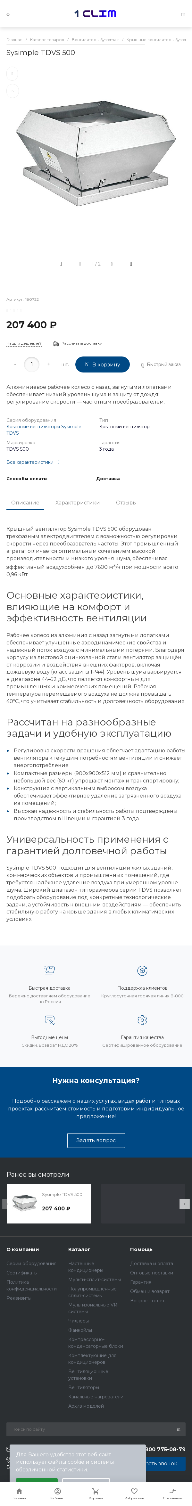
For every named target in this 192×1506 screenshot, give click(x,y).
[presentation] (7, 1204)
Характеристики (77, 503)
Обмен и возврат (150, 1291)
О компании (22, 1249)
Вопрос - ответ (147, 1301)
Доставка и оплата (151, 1263)
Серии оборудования (31, 1263)
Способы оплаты (26, 479)
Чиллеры (78, 1321)
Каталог (79, 1249)
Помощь (141, 1249)
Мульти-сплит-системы (94, 1279)
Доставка (108, 479)
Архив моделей (86, 1406)
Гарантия (140, 1282)
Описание (25, 503)
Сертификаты (22, 1273)
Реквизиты (18, 1298)
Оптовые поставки (151, 1273)
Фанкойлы (80, 1330)
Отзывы (126, 503)
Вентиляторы (83, 1387)
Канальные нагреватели (95, 1397)
